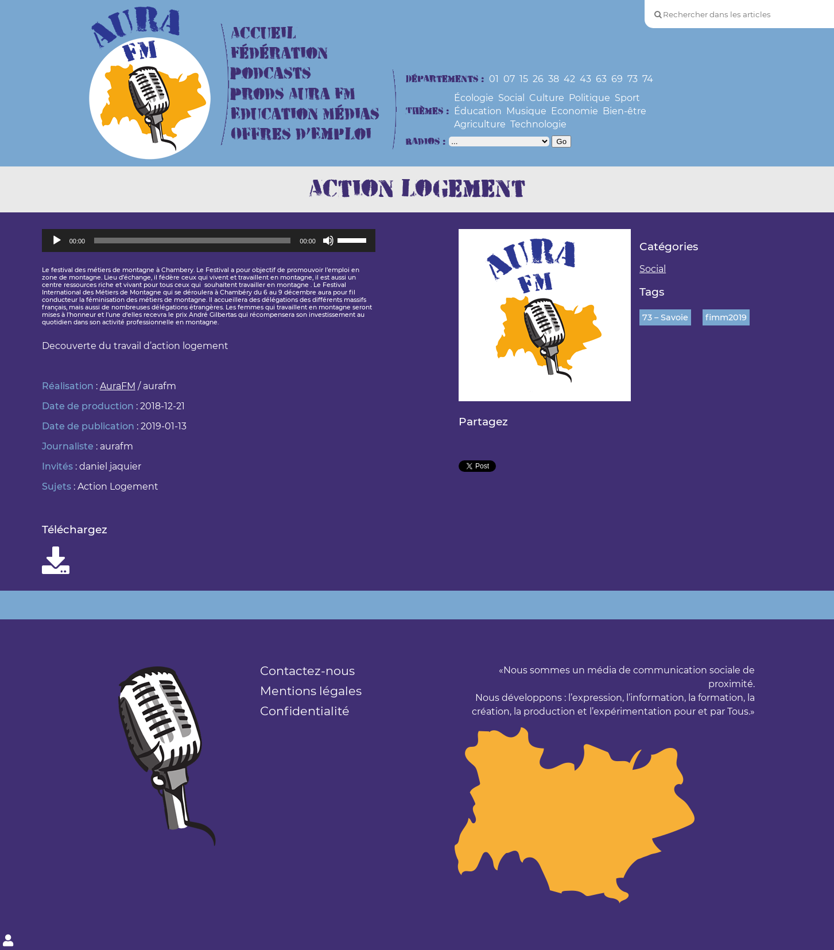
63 (601, 78)
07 (509, 78)
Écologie (474, 97)
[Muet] (328, 240)
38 (553, 78)
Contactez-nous (307, 671)
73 (632, 78)
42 (569, 78)
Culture (546, 97)
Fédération (279, 54)
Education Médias (305, 114)
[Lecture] (57, 240)
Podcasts (271, 74)
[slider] (192, 240)
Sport (627, 97)
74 (647, 78)
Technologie (538, 124)
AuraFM (117, 386)
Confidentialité (305, 711)
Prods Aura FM (293, 94)
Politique (589, 97)
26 (538, 78)
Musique (526, 111)
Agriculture (480, 124)
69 (617, 78)
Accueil (263, 34)
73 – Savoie (665, 317)
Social (511, 97)
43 (585, 78)
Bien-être (624, 111)
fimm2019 (726, 317)
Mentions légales (311, 691)
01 (494, 78)
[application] (208, 240)
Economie (574, 111)
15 (523, 78)
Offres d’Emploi (301, 135)
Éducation (478, 111)
